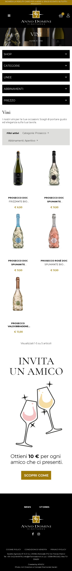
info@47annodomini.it (33, 556)
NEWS (27, 507)
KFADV (41, 564)
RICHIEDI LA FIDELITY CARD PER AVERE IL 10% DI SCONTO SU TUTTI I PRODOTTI (36, 2)
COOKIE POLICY (13, 549)
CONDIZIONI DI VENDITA (36, 549)
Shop (8, 54)
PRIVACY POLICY (58, 549)
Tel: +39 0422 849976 (13, 556)
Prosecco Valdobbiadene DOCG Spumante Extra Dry (18, 325)
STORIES (44, 507)
